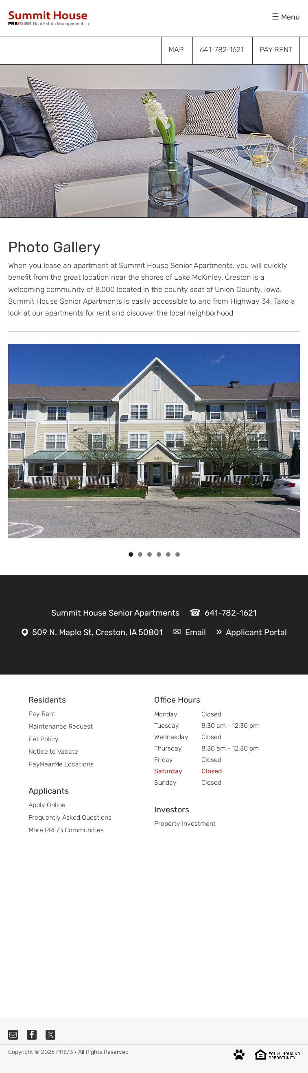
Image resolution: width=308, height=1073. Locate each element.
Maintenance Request (60, 726)
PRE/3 (64, 1052)
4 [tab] (159, 554)
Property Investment (185, 823)
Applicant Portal (256, 632)
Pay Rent (41, 714)
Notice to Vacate (53, 751)
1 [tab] (131, 554)
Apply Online (47, 805)
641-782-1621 (231, 613)
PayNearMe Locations (61, 764)
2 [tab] (140, 554)
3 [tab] (149, 554)
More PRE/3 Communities (66, 830)
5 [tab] (168, 554)
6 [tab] (177, 554)
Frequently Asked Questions (69, 817)
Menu (290, 17)
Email (195, 632)
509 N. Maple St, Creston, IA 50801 (97, 632)
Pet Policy (43, 739)
